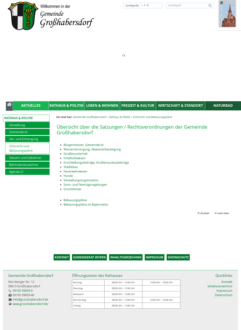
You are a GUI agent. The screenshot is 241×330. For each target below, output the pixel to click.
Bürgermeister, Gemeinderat (84, 145)
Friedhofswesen (74, 158)
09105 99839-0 (23, 291)
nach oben (223, 213)
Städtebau (71, 167)
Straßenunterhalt (76, 154)
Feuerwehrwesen (75, 171)
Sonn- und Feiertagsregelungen (85, 185)
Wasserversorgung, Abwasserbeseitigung (92, 149)
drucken (204, 213)
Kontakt (227, 282)
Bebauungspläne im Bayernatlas (86, 204)
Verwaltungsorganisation (81, 180)
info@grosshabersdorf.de (30, 299)
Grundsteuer (73, 189)
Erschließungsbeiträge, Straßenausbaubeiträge (96, 162)
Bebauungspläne (75, 200)
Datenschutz (223, 295)
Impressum (224, 291)
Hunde (68, 176)
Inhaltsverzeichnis (220, 286)
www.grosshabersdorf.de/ (30, 304)
